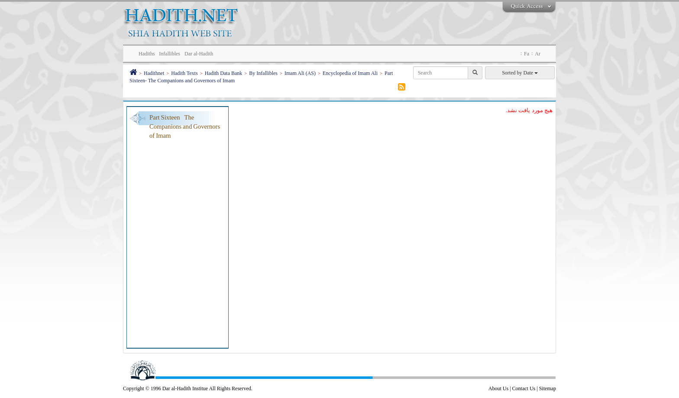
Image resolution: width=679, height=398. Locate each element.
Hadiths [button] (147, 54)
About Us (498, 388)
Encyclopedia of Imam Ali (350, 73)
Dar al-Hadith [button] (198, 54)
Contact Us (524, 388)
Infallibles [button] (169, 54)
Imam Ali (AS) (300, 73)
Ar (537, 54)
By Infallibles (263, 73)
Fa (526, 54)
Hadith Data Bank (223, 73)
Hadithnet (154, 73)
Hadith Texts (184, 73)
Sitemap (547, 388)
